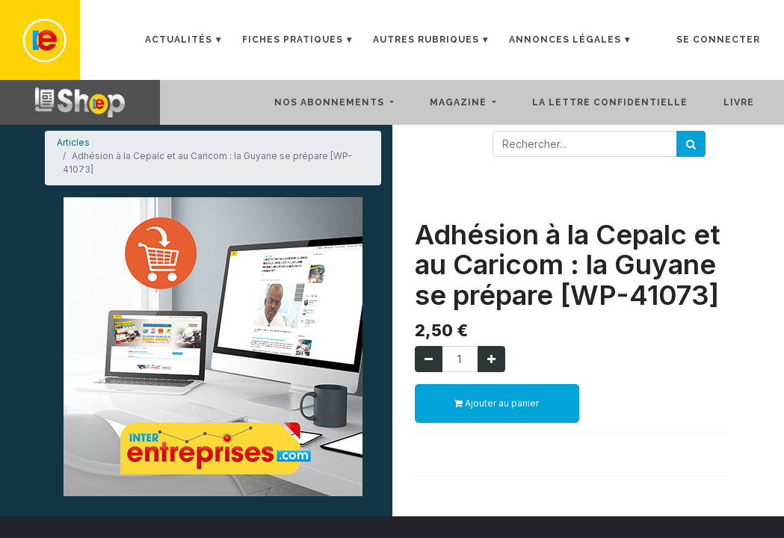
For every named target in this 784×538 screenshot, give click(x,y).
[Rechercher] (691, 144)
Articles (73, 142)
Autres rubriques (426, 39)
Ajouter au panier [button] (496, 403)
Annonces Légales (565, 39)
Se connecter (718, 39)
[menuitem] (621, 102)
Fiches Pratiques (292, 39)
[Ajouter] (491, 359)
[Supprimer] (428, 359)
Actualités (178, 39)
